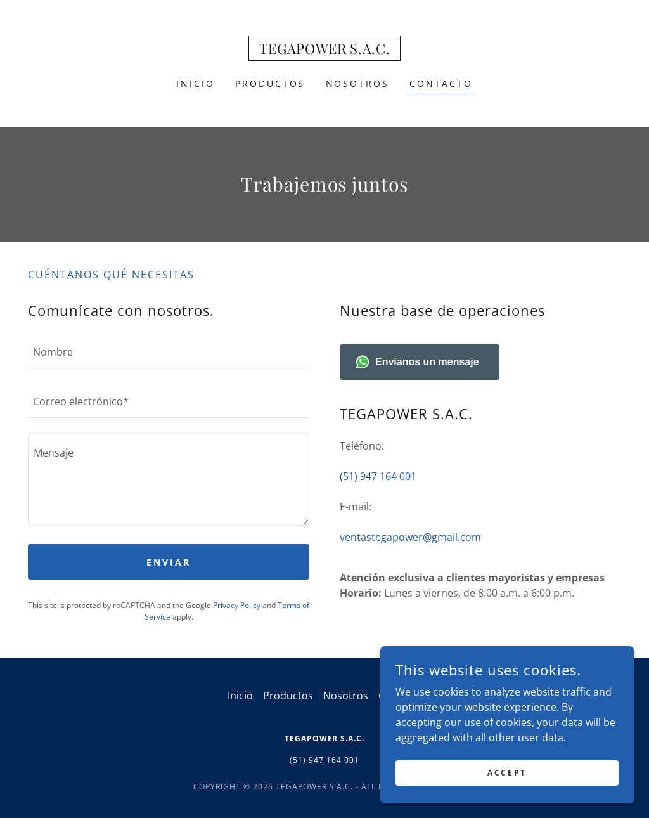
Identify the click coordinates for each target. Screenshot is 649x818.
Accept (506, 772)
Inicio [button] (240, 696)
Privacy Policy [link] (236, 605)
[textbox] (168, 351)
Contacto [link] (441, 83)
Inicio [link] (195, 83)
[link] (324, 50)
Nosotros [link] (358, 83)
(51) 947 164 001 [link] (378, 476)
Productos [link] (270, 83)
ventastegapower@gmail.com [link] (410, 537)
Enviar (168, 562)
